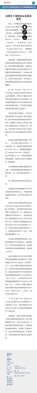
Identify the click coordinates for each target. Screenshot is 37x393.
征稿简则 (16, 7)
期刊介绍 (8, 7)
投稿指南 (12, 7)
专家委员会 (25, 7)
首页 (4, 7)
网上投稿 (33, 7)
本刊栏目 (21, 7)
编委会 (29, 7)
